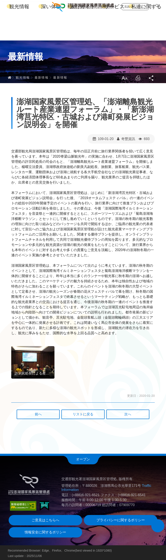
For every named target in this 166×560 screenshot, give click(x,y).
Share (151, 76)
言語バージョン (133, 5)
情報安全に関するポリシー (45, 531)
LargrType (123, 76)
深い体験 (51, 32)
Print (137, 76)
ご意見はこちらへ (45, 519)
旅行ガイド (83, 32)
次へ (127, 413)
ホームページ (88, 5)
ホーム (9, 75)
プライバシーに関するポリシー (120, 519)
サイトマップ (108, 5)
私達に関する (146, 32)
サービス (114, 32)
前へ (38, 413)
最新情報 (42, 75)
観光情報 (19, 32)
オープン (83, 458)
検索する (157, 5)
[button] (157, 525)
